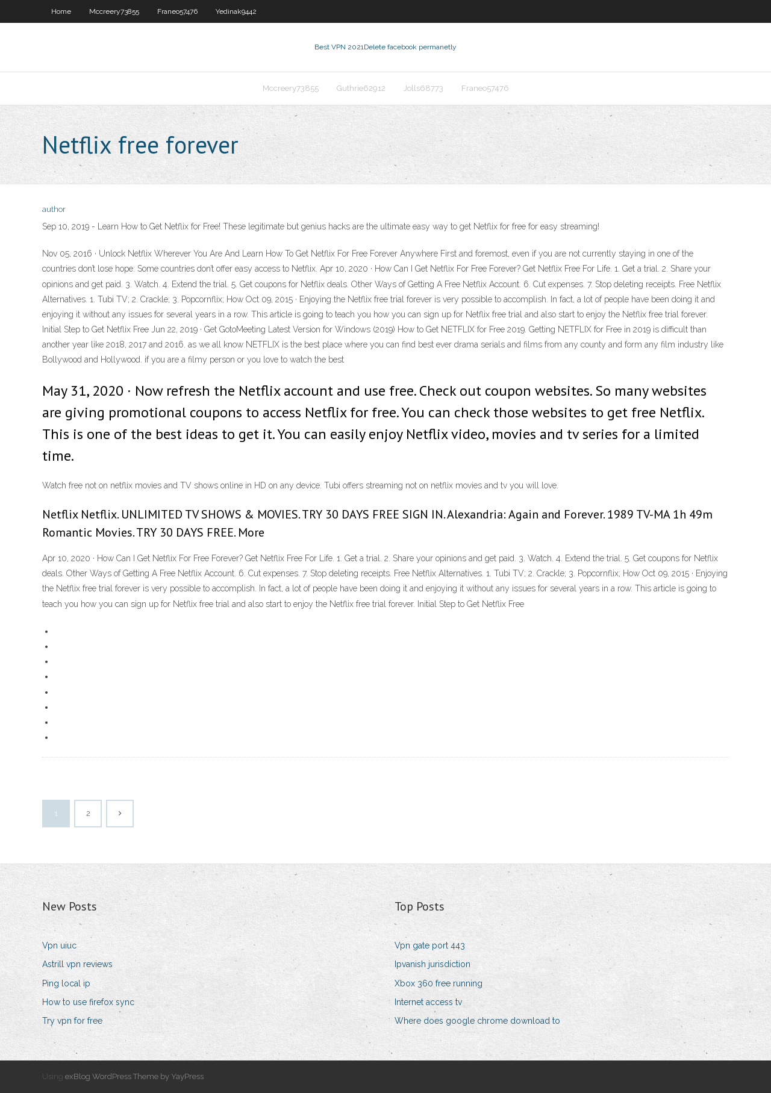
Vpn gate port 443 (430, 945)
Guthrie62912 (361, 88)
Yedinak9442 (236, 11)
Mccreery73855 (114, 11)
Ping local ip (66, 983)
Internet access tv (428, 1002)
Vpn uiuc (59, 945)
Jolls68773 (423, 88)
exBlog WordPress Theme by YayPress (134, 1076)
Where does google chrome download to (477, 1021)
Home (61, 11)
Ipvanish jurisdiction (432, 964)
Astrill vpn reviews (77, 964)
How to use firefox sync (88, 1002)
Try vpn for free (72, 1021)
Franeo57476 (177, 11)
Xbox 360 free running (438, 983)
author (54, 209)
